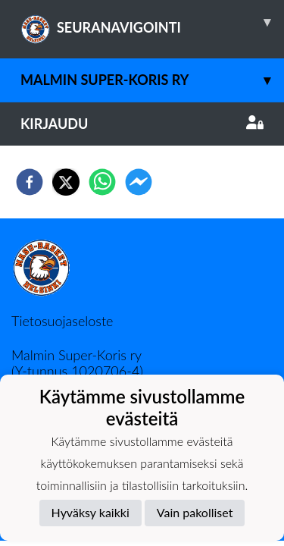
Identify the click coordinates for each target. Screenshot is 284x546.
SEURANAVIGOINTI (152, 22)
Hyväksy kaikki (90, 512)
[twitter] (66, 182)
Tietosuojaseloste (62, 320)
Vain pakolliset (195, 512)
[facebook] (29, 182)
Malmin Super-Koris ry (152, 80)
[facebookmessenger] (138, 182)
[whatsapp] (102, 182)
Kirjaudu (142, 123)
